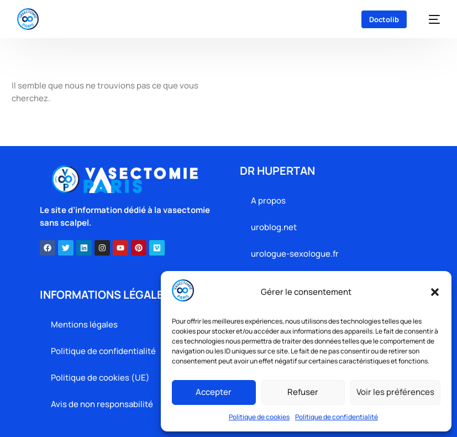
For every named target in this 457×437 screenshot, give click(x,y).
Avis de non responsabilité (102, 404)
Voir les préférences (395, 392)
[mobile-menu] (429, 19)
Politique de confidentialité (336, 417)
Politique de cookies (259, 417)
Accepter (214, 392)
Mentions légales (84, 324)
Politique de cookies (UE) (100, 377)
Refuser (302, 392)
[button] (434, 292)
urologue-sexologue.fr (295, 253)
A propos (268, 200)
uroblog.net (274, 227)
